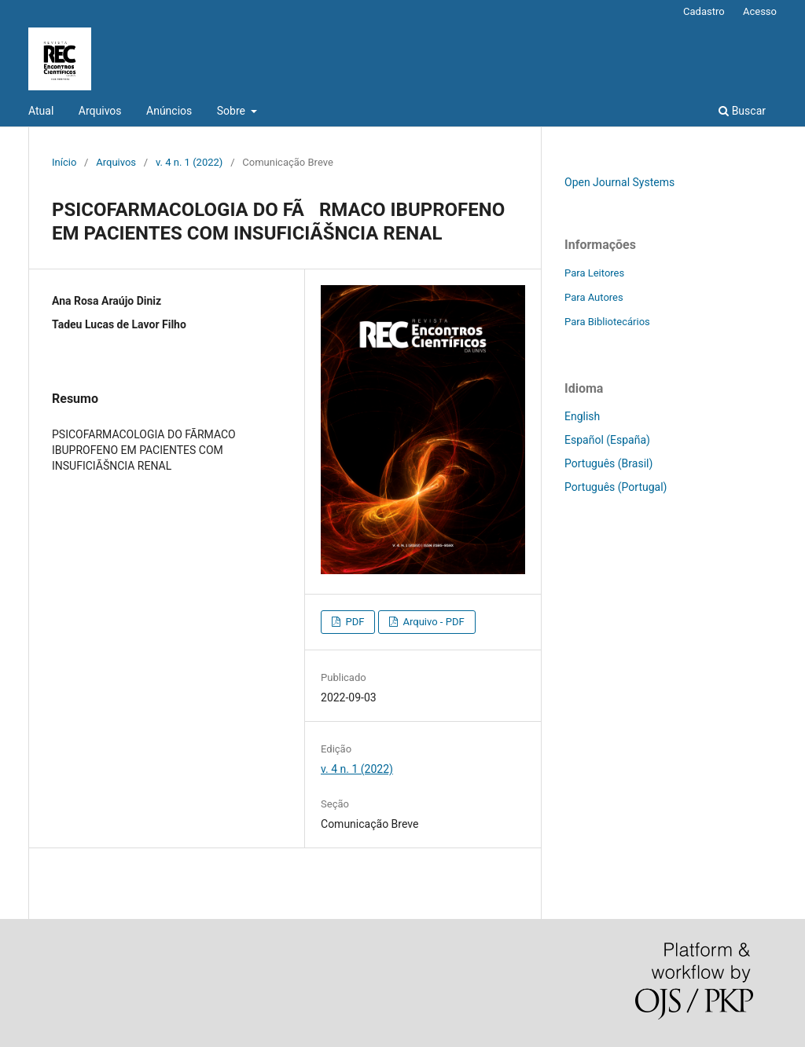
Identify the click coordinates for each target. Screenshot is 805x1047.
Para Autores (593, 297)
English (582, 416)
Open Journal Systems (619, 182)
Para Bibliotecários (607, 322)
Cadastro (704, 11)
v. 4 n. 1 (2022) (189, 162)
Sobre (232, 110)
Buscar (742, 110)
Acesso (760, 11)
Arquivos (100, 110)
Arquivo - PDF (432, 622)
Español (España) (607, 440)
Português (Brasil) (608, 463)
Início (64, 162)
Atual (40, 110)
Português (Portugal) (615, 487)
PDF (353, 622)
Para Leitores (594, 273)
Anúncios (169, 110)
